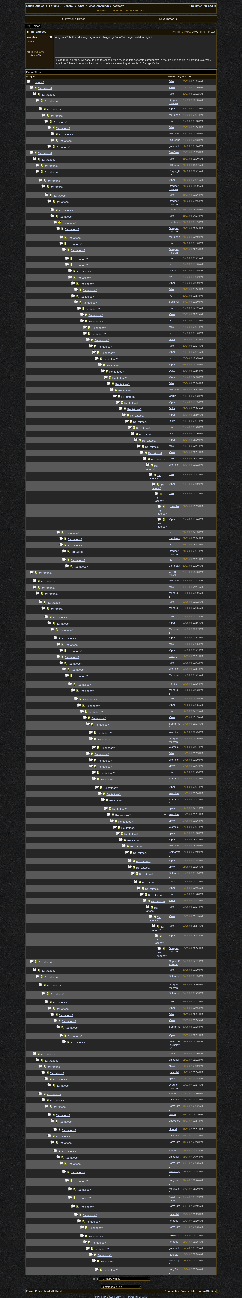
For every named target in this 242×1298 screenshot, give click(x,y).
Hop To (95, 1279)
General (69, 5)
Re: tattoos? (38, 31)
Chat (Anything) (99, 5)
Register (194, 5)
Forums (54, 5)
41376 (212, 32)
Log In (210, 5)
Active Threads (135, 10)
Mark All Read (53, 1291)
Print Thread (33, 25)
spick (176, 32)
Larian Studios (35, 5)
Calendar (116, 10)
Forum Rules (34, 1291)
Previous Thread (73, 19)
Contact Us (172, 1291)
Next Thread (169, 19)
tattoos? (39, 82)
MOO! (38, 55)
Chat (81, 5)
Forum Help (188, 1291)
